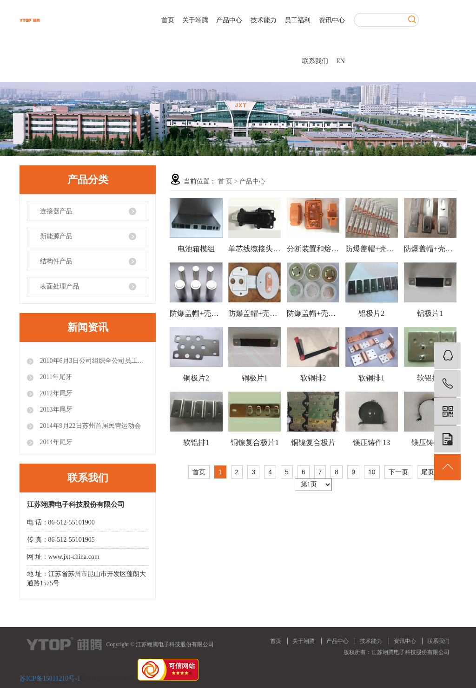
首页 (167, 20)
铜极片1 (255, 378)
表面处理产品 (59, 286)
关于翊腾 (195, 20)
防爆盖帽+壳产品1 (313, 313)
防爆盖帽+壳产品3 (196, 313)
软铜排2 (313, 378)
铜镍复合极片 (313, 442)
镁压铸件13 (371, 442)
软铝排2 (430, 378)
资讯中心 (332, 20)
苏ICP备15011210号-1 (50, 678)
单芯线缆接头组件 (254, 249)
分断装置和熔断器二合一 (313, 249)
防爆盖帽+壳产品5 (371, 249)
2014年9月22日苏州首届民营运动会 (89, 425)
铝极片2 (371, 313)
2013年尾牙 (55, 409)
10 (372, 472)
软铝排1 (196, 442)
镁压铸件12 (430, 442)
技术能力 (264, 20)
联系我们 (315, 61)
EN (340, 61)
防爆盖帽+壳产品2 (254, 313)
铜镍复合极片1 (255, 442)
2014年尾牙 (55, 442)
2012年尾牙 (55, 393)
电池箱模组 (196, 249)
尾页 (427, 472)
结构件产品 (56, 261)
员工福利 (297, 20)
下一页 (398, 472)
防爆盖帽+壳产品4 (430, 249)
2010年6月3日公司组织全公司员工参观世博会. (93, 360)
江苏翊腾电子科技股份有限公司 (410, 652)
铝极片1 (430, 313)
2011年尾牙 (55, 376)
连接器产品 (56, 211)
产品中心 (229, 20)
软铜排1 (371, 378)
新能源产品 (56, 236)
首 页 (225, 181)
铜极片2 (196, 378)
